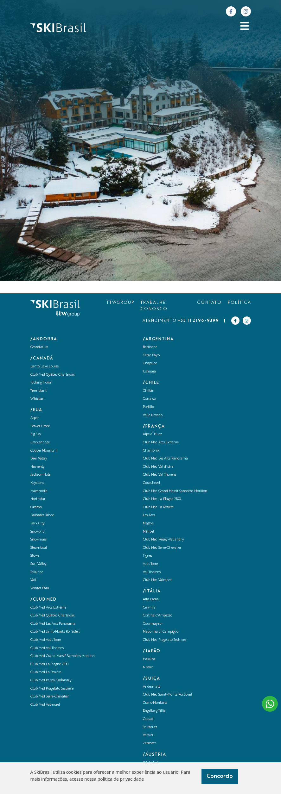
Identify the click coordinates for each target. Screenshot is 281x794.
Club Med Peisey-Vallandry (51, 680)
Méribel (148, 532)
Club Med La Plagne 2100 (49, 664)
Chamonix (151, 451)
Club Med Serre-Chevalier (49, 696)
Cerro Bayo (151, 355)
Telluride (36, 572)
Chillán (148, 391)
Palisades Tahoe (42, 515)
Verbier (148, 735)
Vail (33, 580)
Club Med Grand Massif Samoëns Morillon (62, 656)
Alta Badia (151, 599)
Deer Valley (38, 458)
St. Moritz (150, 727)
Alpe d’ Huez (152, 434)
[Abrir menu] (244, 26)
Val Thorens (152, 572)
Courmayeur (153, 624)
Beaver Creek (40, 426)
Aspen (35, 418)
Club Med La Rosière (45, 672)
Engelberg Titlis (154, 711)
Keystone (37, 483)
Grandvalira (39, 347)
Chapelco (150, 363)
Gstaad (148, 719)
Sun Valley (38, 564)
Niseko (148, 667)
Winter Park (39, 588)
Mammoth (39, 491)
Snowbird (37, 532)
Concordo (220, 776)
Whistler (36, 399)
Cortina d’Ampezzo (157, 615)
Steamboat (38, 548)
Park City (37, 523)
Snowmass (38, 539)
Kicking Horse (40, 382)
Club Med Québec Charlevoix (52, 375)
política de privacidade (121, 779)
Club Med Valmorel (45, 705)
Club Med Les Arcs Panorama (52, 624)
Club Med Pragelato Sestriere (51, 689)
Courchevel (151, 483)
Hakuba (149, 659)
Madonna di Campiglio (160, 632)
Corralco (149, 399)
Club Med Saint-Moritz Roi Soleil (55, 632)
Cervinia (149, 608)
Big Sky (35, 434)
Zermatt (149, 743)
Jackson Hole (40, 475)
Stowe (34, 556)
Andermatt (151, 687)
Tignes (147, 556)
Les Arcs (149, 515)
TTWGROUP (120, 303)
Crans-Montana (155, 703)
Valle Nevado (153, 415)
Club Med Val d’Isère (45, 640)
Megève (148, 523)
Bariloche (150, 347)
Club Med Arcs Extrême (48, 608)
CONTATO (209, 303)
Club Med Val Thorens (47, 648)
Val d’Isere (150, 564)
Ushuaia (149, 371)
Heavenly (37, 467)
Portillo (148, 407)
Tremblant (38, 391)
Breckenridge (40, 442)
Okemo (36, 507)
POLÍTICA (239, 303)
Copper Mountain (44, 451)
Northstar (37, 499)
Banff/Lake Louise (44, 366)
